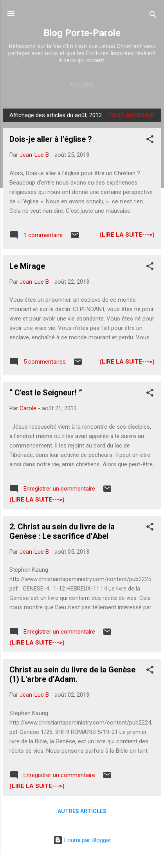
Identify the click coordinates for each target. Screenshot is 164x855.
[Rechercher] (153, 16)
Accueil (82, 84)
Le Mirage (27, 266)
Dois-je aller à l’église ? (50, 139)
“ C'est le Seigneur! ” (45, 392)
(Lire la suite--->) (127, 234)
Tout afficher (131, 115)
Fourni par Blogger (82, 840)
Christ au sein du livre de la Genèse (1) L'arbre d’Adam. (72, 674)
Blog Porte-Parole (82, 32)
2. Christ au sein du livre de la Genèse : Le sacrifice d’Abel (62, 531)
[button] (150, 140)
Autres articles (82, 811)
